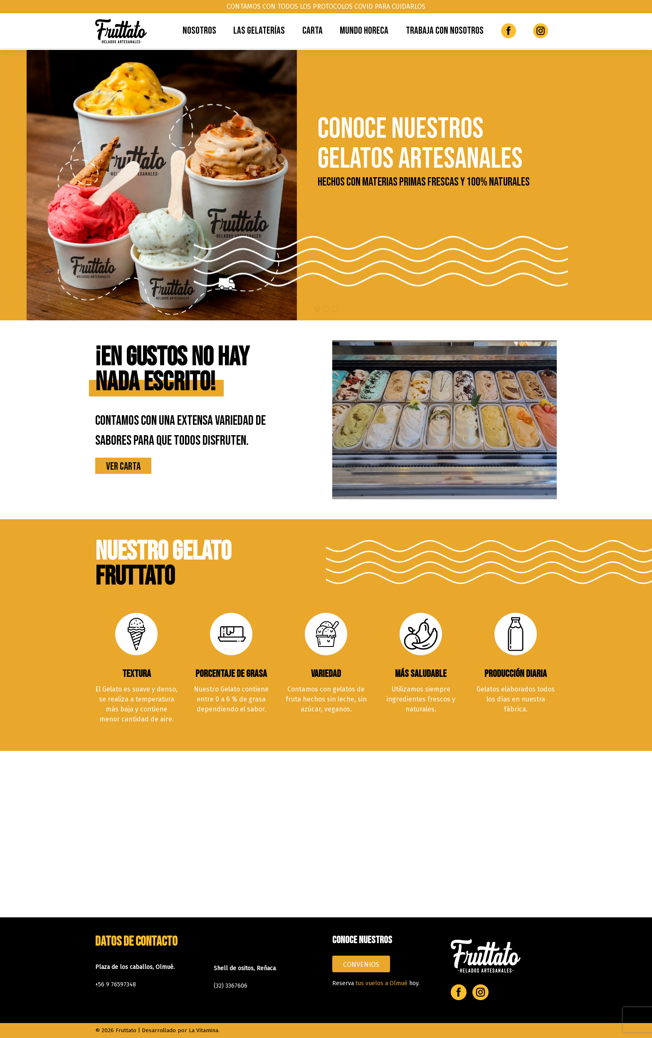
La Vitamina (203, 1030)
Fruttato (126, 1030)
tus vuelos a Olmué (382, 983)
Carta (312, 31)
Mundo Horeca (364, 31)
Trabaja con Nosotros (445, 31)
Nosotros (199, 31)
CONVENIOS (361, 965)
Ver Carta (123, 466)
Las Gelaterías (259, 31)
